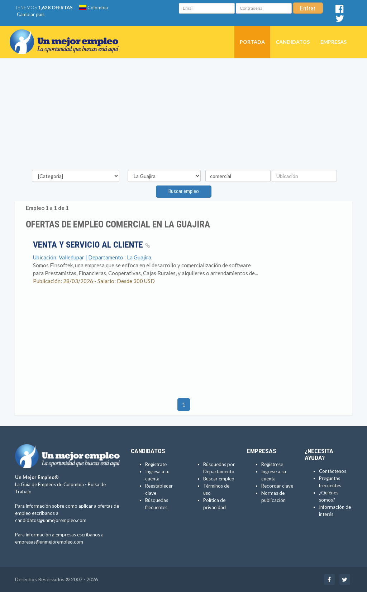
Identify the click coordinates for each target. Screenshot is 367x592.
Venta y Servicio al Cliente (91, 245)
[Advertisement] (183, 116)
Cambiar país (30, 14)
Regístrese (272, 464)
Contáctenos (332, 471)
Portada (252, 42)
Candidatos (293, 42)
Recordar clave (277, 486)
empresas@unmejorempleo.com (49, 542)
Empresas (333, 42)
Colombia (93, 7)
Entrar (308, 8)
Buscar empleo (183, 191)
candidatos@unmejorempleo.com (50, 520)
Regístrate (156, 464)
